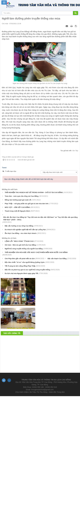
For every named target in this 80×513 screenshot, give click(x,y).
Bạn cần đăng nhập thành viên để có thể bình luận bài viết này (28, 179)
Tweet (4, 168)
